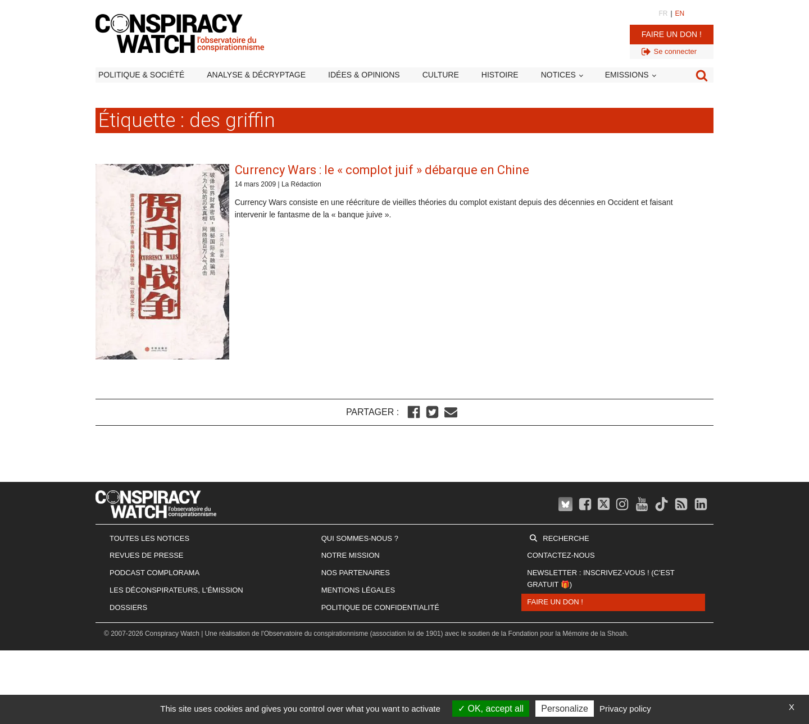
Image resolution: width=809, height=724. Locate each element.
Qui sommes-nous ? (359, 538)
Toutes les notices (149, 538)
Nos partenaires (355, 572)
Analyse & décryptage (256, 74)
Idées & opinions (364, 74)
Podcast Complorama (154, 572)
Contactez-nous (560, 555)
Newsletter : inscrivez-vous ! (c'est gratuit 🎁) (600, 578)
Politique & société (141, 74)
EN (680, 13)
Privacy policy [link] (625, 708)
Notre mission (350, 555)
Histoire (500, 74)
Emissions (627, 74)
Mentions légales (358, 590)
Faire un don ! (672, 34)
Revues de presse (147, 555)
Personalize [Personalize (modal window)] (564, 708)
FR (662, 13)
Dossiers (128, 607)
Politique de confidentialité (380, 607)
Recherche (566, 538)
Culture (440, 74)
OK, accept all (491, 708)
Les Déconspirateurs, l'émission (176, 590)
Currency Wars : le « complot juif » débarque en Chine (382, 170)
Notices (558, 74)
